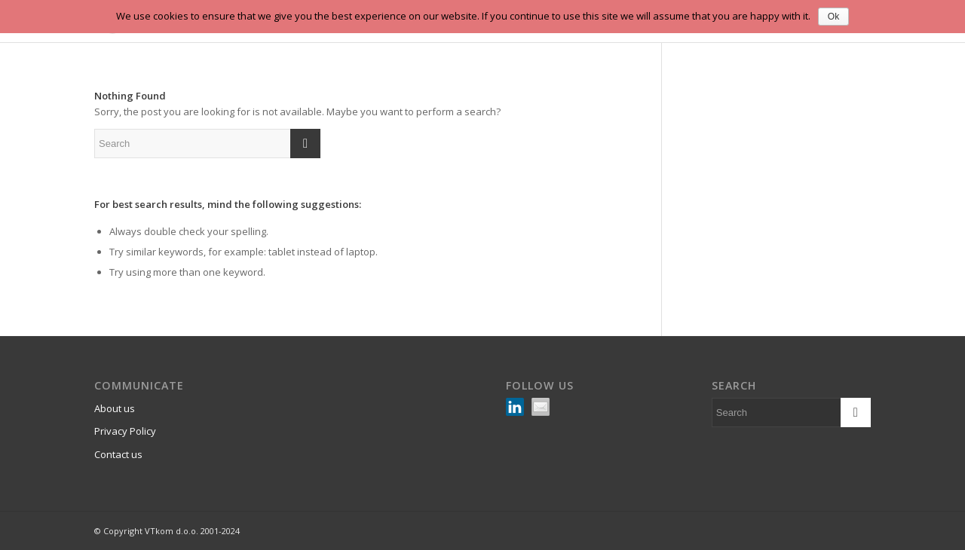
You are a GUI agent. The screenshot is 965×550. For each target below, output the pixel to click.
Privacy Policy (125, 431)
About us (114, 408)
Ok (833, 16)
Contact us (118, 454)
